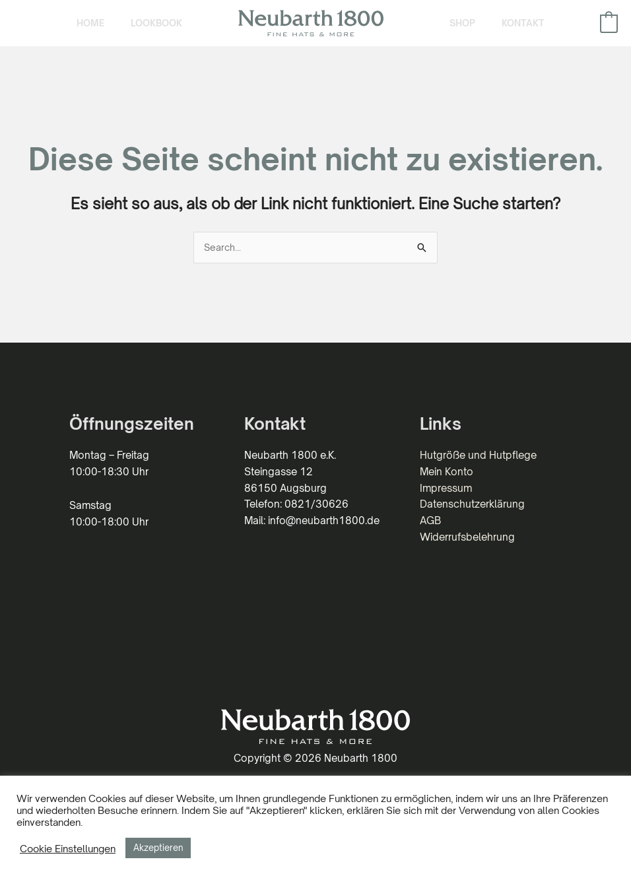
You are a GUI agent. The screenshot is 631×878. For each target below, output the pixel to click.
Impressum (446, 506)
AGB (430, 539)
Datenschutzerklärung (472, 523)
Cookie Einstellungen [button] (68, 848)
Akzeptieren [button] (158, 847)
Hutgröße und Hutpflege (478, 474)
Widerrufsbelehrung (467, 555)
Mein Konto (446, 490)
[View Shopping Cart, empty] (609, 32)
